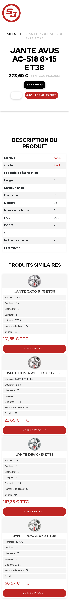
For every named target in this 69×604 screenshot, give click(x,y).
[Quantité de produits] (16, 95)
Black (57, 165)
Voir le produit (34, 348)
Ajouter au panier (41, 95)
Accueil (14, 34)
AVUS (57, 158)
